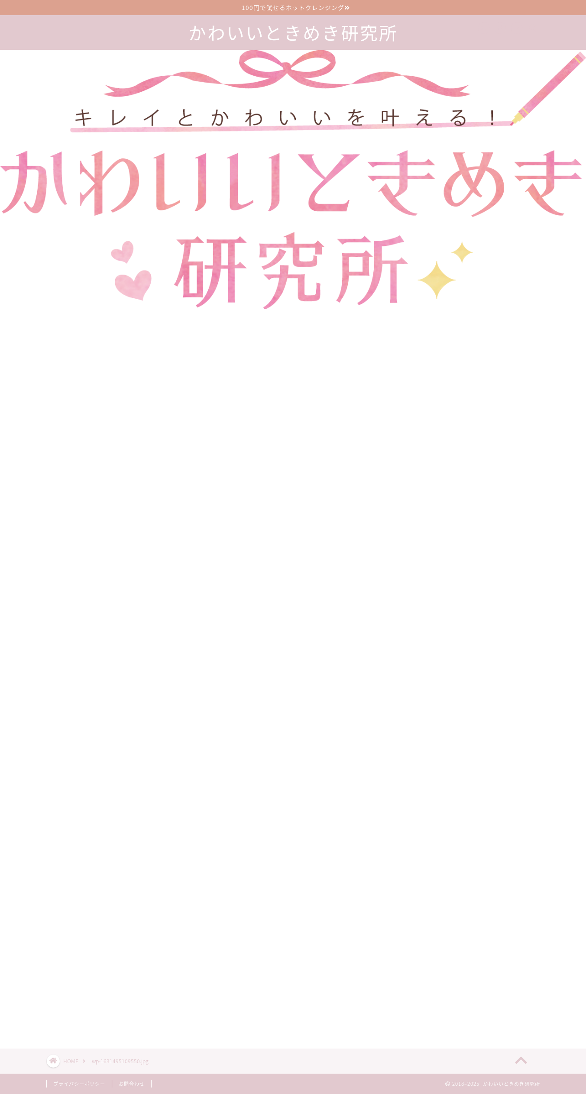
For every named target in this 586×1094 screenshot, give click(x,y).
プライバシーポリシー (79, 1084)
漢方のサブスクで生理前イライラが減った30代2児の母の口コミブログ (487, 943)
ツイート (410, 1011)
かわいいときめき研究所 (293, 33)
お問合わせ (132, 1084)
